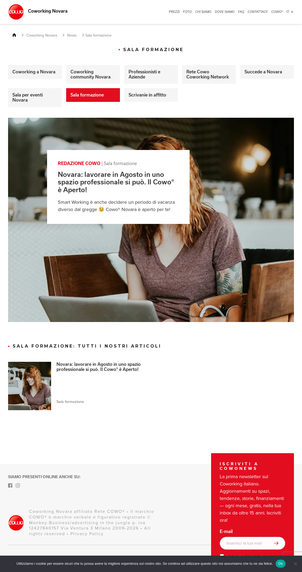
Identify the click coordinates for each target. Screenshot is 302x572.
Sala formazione (87, 94)
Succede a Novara (263, 71)
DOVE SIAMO (225, 11)
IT (287, 11)
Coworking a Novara (33, 71)
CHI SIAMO (203, 11)
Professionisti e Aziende (144, 74)
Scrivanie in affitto (147, 94)
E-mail (226, 531)
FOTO (187, 11)
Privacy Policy (87, 534)
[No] (295, 563)
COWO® (277, 11)
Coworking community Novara (90, 74)
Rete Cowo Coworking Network (207, 74)
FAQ (241, 11)
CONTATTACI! (258, 11)
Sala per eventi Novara (27, 97)
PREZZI (174, 11)
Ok (280, 564)
